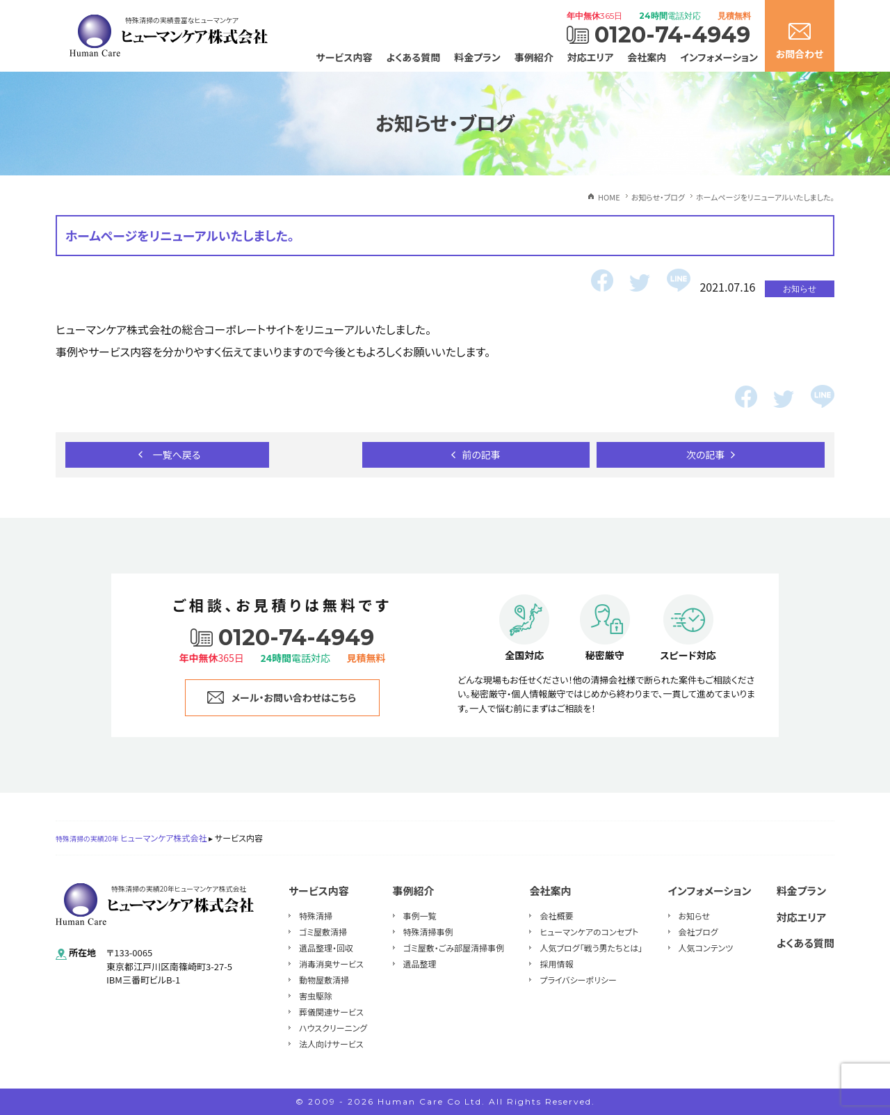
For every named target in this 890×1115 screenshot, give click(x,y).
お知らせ (694, 916)
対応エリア (590, 57)
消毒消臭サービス (331, 964)
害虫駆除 (315, 996)
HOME (609, 197)
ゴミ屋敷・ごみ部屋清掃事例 (453, 948)
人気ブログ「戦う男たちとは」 (591, 948)
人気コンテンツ (706, 948)
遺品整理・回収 (326, 948)
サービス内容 (344, 57)
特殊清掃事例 (428, 932)
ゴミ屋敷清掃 (323, 932)
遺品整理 (420, 964)
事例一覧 (420, 916)
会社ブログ (698, 932)
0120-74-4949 (672, 35)
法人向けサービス (331, 1044)
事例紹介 (534, 57)
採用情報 (556, 964)
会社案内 (646, 57)
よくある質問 (414, 57)
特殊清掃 (315, 916)
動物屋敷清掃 (324, 980)
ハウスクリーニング (333, 1028)
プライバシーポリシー (578, 980)
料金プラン (477, 57)
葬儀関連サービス (331, 1012)
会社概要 (556, 916)
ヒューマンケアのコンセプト (589, 932)
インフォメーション (719, 57)
